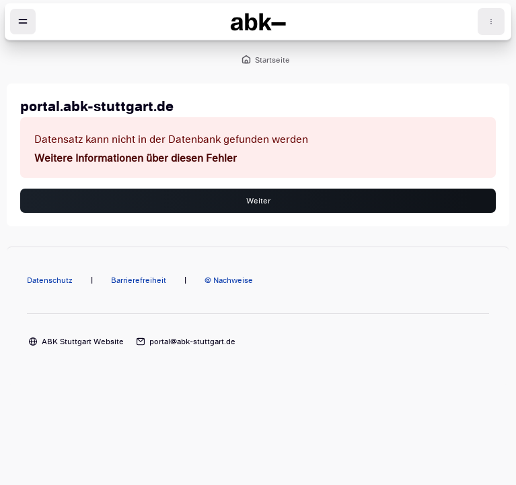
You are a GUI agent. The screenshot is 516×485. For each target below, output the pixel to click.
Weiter (258, 200)
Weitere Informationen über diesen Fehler (135, 158)
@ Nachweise (229, 280)
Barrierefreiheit (138, 280)
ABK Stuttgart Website (83, 341)
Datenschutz (50, 280)
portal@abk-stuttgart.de (192, 341)
